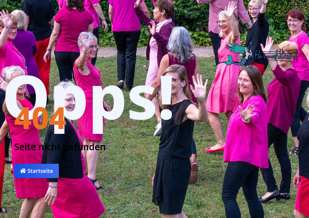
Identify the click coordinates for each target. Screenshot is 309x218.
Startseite (36, 170)
